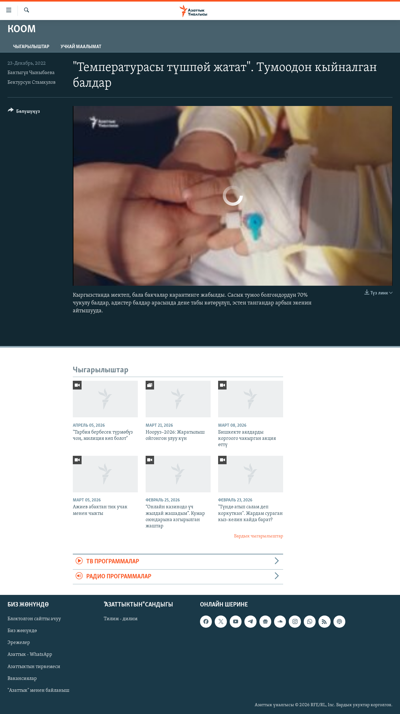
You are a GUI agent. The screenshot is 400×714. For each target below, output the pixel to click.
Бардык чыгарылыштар (258, 536)
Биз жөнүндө (22, 630)
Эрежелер (19, 642)
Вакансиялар (22, 678)
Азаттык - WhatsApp (30, 654)
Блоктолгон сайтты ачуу (34, 618)
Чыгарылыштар (31, 46)
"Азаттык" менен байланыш (38, 690)
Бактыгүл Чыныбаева (31, 72)
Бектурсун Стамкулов (32, 82)
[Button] (24, 112)
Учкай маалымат (81, 46)
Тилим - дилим (121, 618)
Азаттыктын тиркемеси (34, 666)
